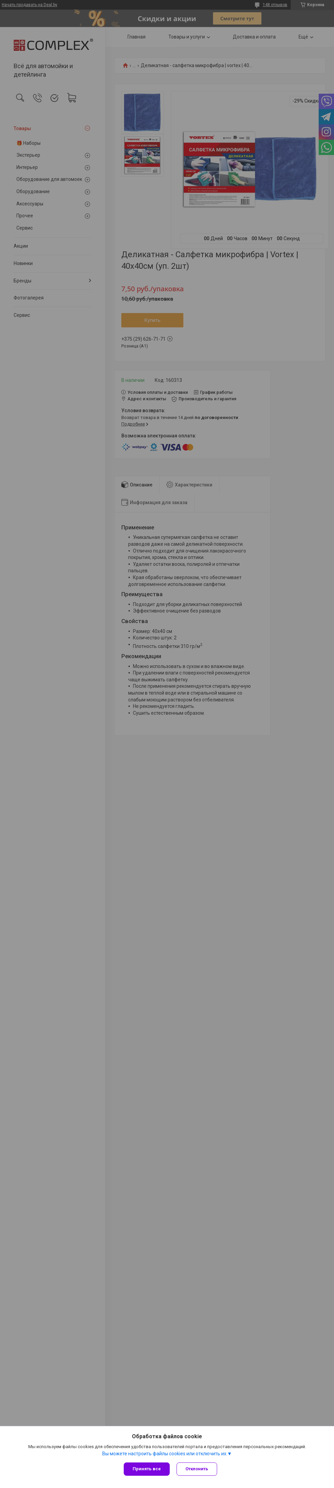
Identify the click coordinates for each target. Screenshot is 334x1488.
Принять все (147, 1468)
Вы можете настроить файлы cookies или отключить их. (164, 1453)
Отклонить (196, 1468)
